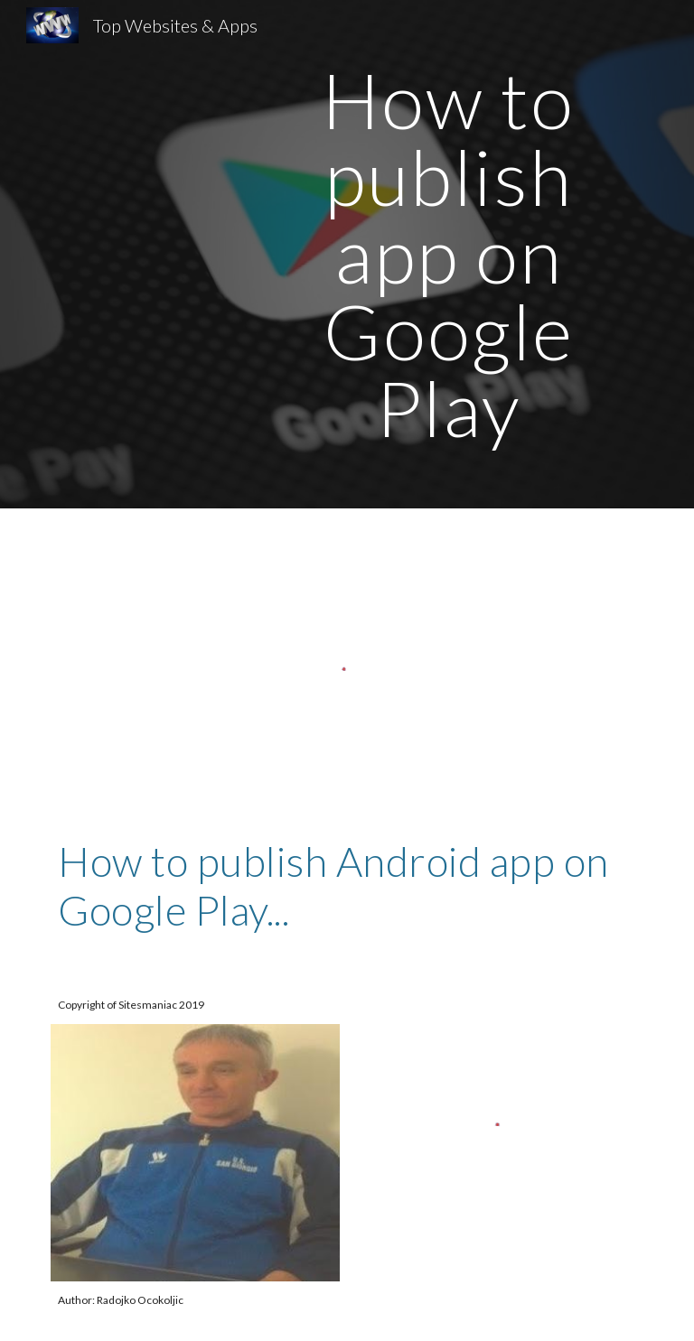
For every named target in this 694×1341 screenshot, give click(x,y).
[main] (447, 254)
